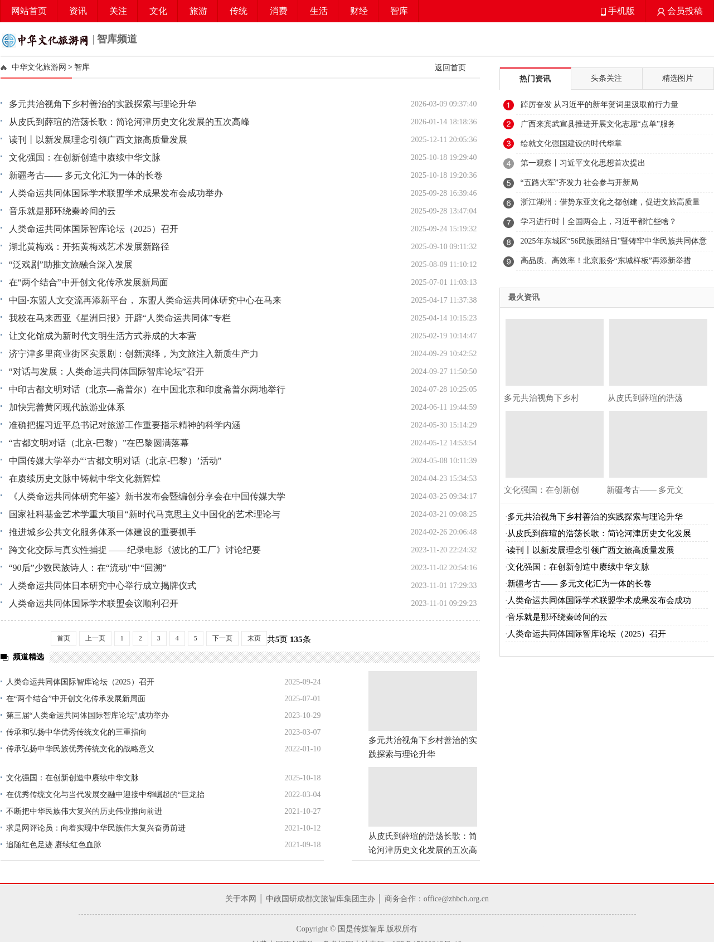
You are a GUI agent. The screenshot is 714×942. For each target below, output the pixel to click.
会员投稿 (680, 11)
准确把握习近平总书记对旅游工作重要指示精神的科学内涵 (125, 425)
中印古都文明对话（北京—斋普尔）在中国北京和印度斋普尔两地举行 (147, 389)
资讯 (78, 11)
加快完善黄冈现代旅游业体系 (67, 407)
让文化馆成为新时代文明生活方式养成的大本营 (102, 336)
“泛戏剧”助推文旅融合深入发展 (71, 264)
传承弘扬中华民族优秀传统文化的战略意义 (80, 749)
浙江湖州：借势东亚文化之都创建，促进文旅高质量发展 (610, 205)
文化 (158, 11)
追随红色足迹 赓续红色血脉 (54, 845)
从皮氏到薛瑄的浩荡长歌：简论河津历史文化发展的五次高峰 (129, 122)
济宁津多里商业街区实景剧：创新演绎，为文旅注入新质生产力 (134, 353)
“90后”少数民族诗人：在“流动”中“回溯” (88, 567)
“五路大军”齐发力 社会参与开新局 (580, 182)
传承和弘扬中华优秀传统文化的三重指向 (76, 732)
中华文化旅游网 (39, 67)
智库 (399, 11)
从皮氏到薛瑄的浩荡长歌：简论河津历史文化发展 (599, 533)
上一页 (95, 638)
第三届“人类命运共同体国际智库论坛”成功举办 (87, 715)
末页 (254, 638)
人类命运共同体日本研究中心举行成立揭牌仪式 (102, 585)
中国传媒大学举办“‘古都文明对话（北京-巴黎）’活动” (115, 460)
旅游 (198, 11)
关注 (118, 11)
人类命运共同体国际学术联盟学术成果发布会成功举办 (116, 193)
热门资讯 (535, 79)
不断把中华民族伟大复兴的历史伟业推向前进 (84, 811)
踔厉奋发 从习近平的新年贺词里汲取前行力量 (600, 104)
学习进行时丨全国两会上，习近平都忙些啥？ (599, 221)
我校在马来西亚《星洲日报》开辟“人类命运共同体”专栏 (120, 318)
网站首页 (29, 11)
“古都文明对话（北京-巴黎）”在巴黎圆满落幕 (99, 443)
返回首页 (450, 67)
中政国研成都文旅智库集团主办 (320, 899)
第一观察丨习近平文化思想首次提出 (583, 163)
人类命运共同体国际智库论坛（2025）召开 (93, 229)
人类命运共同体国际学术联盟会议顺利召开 (93, 603)
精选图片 (677, 78)
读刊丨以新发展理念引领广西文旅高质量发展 (98, 139)
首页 (63, 638)
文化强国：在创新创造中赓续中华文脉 (85, 157)
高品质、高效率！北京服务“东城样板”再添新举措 (606, 260)
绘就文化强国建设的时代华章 (571, 143)
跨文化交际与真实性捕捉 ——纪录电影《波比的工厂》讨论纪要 (135, 550)
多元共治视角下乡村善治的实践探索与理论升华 (102, 104)
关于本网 (240, 899)
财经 (359, 11)
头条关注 (606, 78)
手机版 (618, 11)
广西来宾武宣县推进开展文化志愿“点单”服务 (598, 124)
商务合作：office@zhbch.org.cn (437, 899)
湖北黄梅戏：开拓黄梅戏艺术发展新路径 (89, 246)
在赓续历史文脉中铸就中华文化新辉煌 (85, 478)
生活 (319, 11)
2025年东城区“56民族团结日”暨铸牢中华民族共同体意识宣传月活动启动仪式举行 (614, 244)
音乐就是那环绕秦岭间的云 (62, 211)
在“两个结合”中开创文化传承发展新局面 (88, 282)
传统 (238, 11)
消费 (279, 11)
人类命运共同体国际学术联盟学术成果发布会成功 (599, 600)
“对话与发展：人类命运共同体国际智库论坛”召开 (106, 371)
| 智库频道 (69, 40)
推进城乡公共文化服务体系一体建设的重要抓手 (102, 532)
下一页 (222, 638)
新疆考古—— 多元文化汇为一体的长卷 (86, 175)
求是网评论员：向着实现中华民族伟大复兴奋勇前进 (96, 828)
